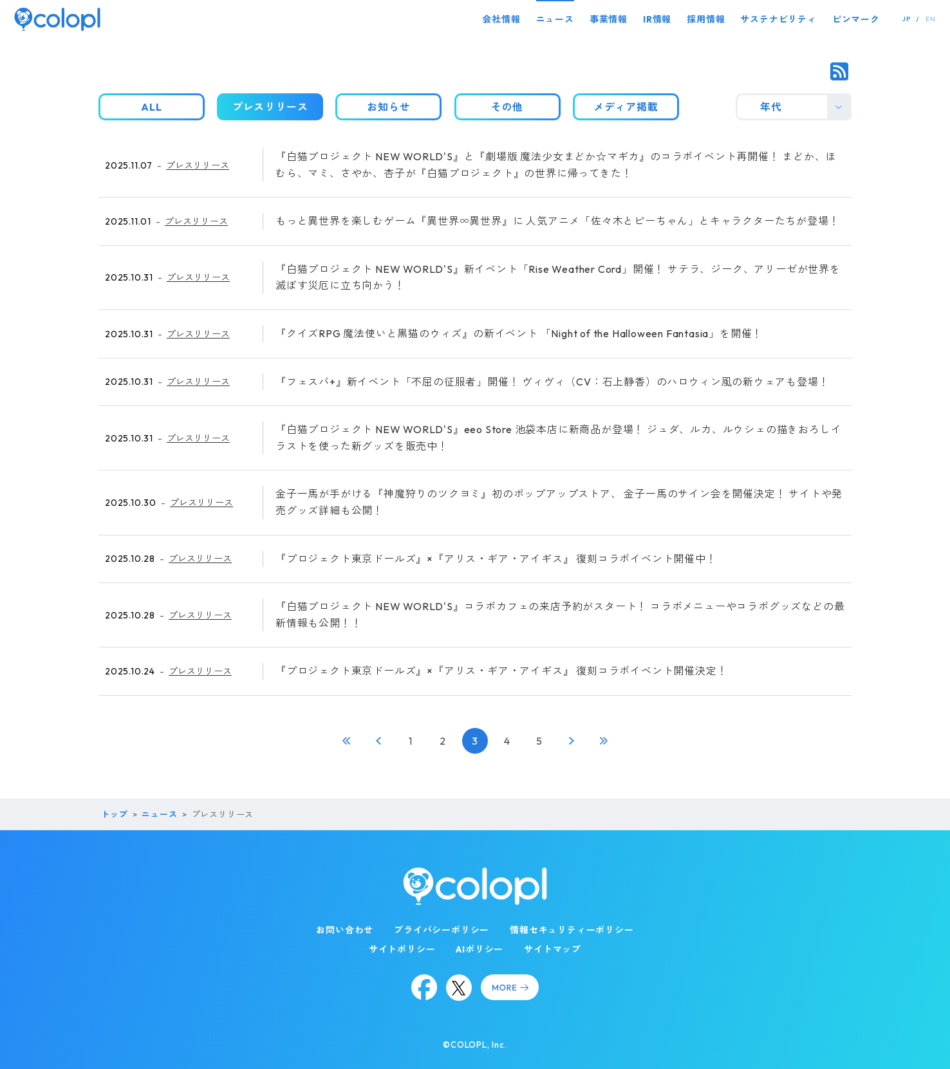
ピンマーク (856, 19)
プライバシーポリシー (441, 930)
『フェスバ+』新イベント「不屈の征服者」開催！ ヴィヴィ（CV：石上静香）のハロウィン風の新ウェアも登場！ (552, 381)
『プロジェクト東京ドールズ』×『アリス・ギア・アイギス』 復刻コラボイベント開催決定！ (501, 670)
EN (931, 19)
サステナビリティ (778, 19)
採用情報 (706, 19)
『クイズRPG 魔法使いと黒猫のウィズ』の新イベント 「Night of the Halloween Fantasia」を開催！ (519, 333)
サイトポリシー (402, 949)
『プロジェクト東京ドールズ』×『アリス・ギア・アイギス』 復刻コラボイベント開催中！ (496, 558)
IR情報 (657, 19)
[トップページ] (57, 19)
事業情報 (609, 19)
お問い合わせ (344, 930)
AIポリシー (479, 949)
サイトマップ (552, 949)
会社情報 (501, 19)
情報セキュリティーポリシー (571, 930)
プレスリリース (197, 165)
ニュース (555, 19)
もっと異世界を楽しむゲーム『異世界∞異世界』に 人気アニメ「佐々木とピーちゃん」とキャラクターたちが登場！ (557, 220)
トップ (114, 814)
